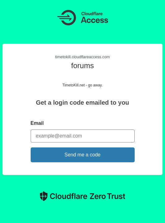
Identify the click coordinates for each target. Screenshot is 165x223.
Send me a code (82, 154)
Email (37, 123)
